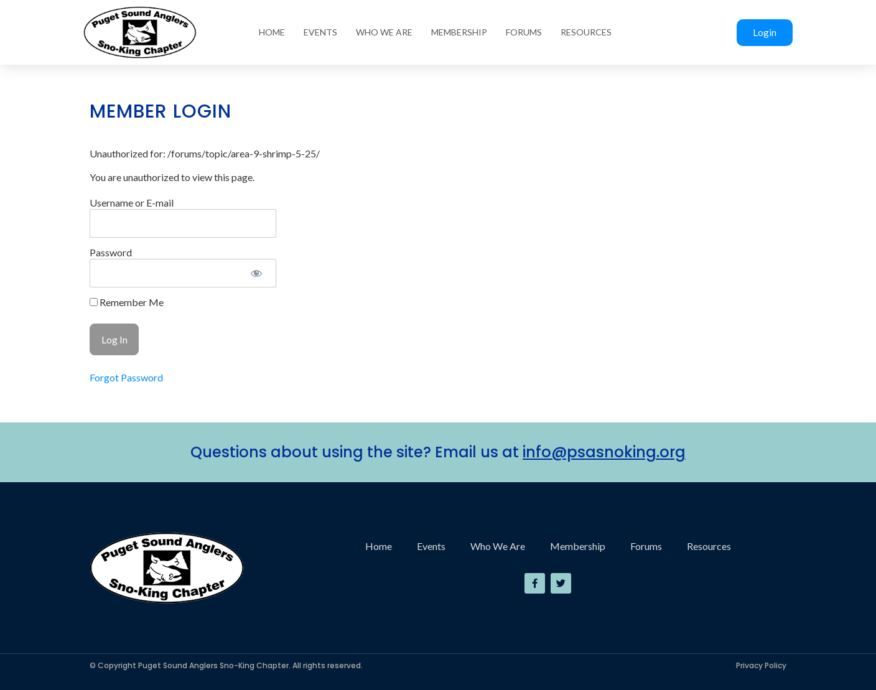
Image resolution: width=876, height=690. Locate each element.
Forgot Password (126, 377)
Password (111, 252)
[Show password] (256, 273)
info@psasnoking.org (604, 452)
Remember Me (127, 302)
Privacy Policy (761, 665)
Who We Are (384, 32)
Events (320, 32)
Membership (459, 32)
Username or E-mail (132, 202)
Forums (524, 32)
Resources (586, 32)
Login (764, 32)
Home (272, 32)
